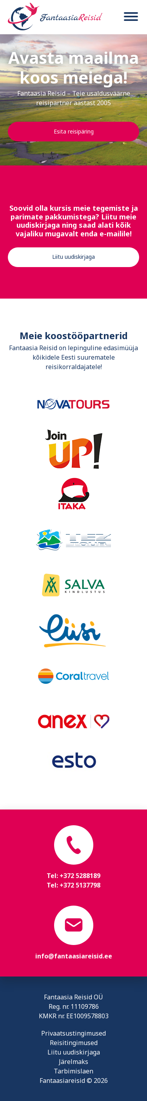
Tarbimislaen (73, 1071)
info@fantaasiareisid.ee (73, 956)
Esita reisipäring (74, 131)
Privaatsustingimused (73, 1033)
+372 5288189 (80, 875)
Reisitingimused (74, 1042)
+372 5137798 (80, 885)
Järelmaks (73, 1061)
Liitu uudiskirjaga (73, 256)
